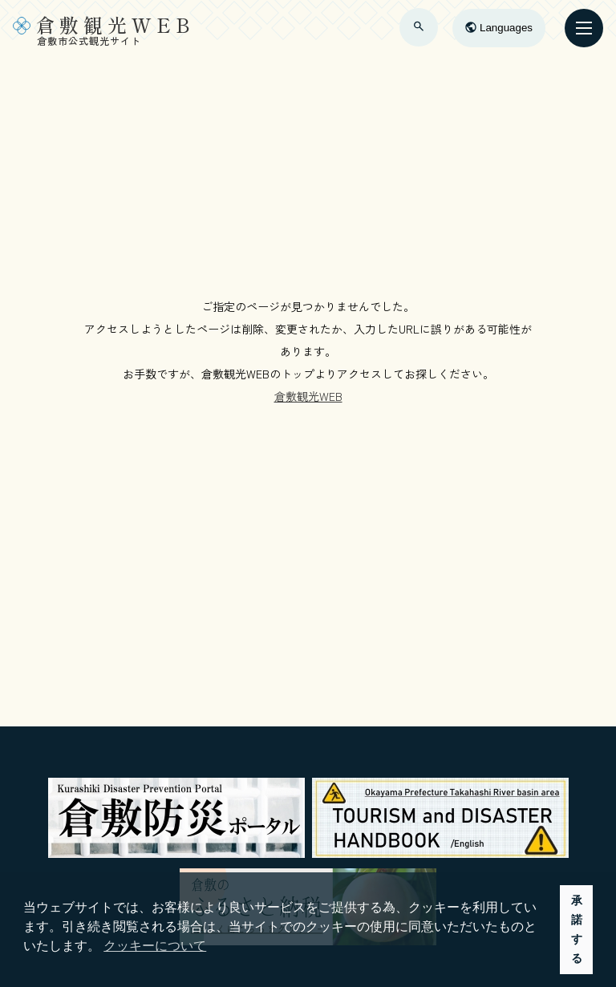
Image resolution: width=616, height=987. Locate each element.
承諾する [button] (576, 929)
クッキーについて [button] (154, 946)
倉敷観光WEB (308, 396)
